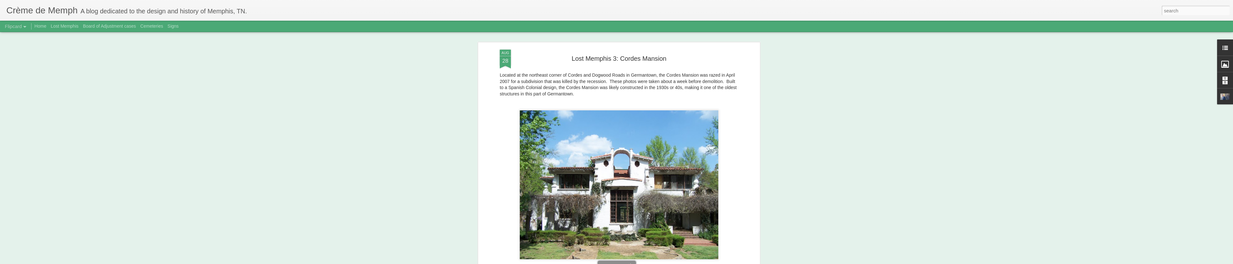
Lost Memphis (65, 26)
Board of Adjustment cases (109, 26)
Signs (173, 26)
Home (40, 26)
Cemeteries (151, 26)
